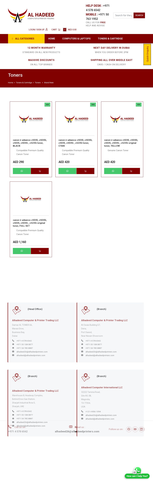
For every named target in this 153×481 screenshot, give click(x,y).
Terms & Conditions (78, 452)
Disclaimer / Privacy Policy (82, 456)
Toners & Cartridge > (25, 82)
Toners (38, 82)
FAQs (70, 464)
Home (51, 38)
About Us (120, 456)
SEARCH (139, 15)
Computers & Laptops (76, 38)
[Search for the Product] (123, 15)
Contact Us (121, 460)
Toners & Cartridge (110, 38)
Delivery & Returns (77, 460)
